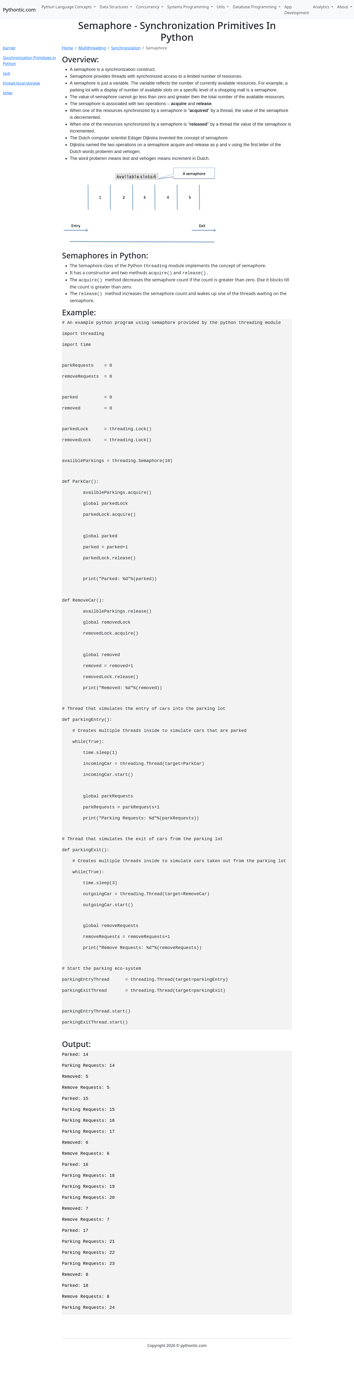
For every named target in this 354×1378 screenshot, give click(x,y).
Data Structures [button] (114, 7)
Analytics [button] (321, 7)
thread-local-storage (21, 83)
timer (8, 93)
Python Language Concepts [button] (67, 7)
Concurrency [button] (148, 7)
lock (6, 73)
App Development (296, 9)
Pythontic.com (19, 9)
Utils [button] (221, 7)
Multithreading (92, 48)
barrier (9, 48)
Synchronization (125, 48)
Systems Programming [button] (188, 7)
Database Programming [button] (255, 7)
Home (67, 48)
